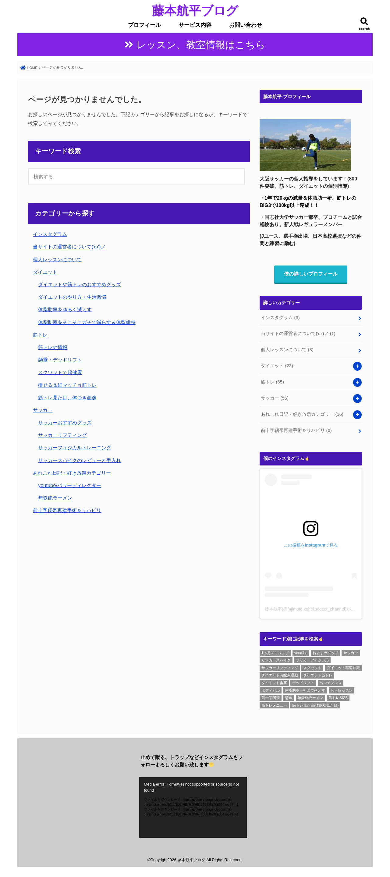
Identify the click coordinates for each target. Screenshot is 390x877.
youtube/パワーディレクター (69, 485)
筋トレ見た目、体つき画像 (67, 397)
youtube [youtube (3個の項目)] (300, 653)
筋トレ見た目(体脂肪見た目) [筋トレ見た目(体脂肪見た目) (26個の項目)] (315, 705)
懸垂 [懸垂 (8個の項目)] (288, 698)
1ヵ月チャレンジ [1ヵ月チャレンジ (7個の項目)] (275, 653)
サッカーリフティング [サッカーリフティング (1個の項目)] (279, 668)
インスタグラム (50, 234)
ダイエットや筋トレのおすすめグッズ (79, 284)
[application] (193, 807)
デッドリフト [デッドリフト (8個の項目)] (303, 683)
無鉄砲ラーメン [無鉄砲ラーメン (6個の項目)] (310, 698)
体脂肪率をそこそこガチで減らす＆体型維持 (87, 322)
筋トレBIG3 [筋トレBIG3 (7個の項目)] (338, 698)
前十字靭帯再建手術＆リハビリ (67, 510)
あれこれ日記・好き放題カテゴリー (72, 473)
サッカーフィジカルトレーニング (74, 447)
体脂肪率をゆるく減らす (65, 309)
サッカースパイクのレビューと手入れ (79, 460)
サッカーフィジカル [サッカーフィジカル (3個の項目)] (312, 660)
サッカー (42, 410)
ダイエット (45, 272)
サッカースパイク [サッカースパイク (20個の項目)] (276, 660)
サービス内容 (195, 25)
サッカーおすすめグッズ (65, 422)
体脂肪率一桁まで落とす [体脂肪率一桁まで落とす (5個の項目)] (305, 690)
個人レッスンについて (57, 259)
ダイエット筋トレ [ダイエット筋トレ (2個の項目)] (317, 675)
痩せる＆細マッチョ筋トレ (67, 385)
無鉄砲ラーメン (55, 498)
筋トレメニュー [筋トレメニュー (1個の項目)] (274, 705)
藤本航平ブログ (195, 10)
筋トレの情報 (52, 347)
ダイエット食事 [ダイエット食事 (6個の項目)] (274, 683)
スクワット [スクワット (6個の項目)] (312, 668)
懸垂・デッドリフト (60, 359)
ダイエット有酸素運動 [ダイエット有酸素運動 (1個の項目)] (279, 675)
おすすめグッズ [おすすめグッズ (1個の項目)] (325, 653)
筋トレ (40, 334)
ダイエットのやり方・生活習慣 (72, 297)
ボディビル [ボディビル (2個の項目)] (270, 690)
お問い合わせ (245, 25)
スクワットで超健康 (60, 372)
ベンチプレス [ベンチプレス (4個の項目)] (331, 683)
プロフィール (144, 25)
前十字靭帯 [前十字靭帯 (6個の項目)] (270, 698)
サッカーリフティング (62, 435)
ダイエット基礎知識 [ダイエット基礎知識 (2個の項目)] (343, 668)
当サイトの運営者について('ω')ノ (69, 246)
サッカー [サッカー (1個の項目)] (350, 653)
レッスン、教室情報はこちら (200, 44)
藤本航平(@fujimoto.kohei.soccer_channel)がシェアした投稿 (323, 609)
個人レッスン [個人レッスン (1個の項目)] (342, 690)
